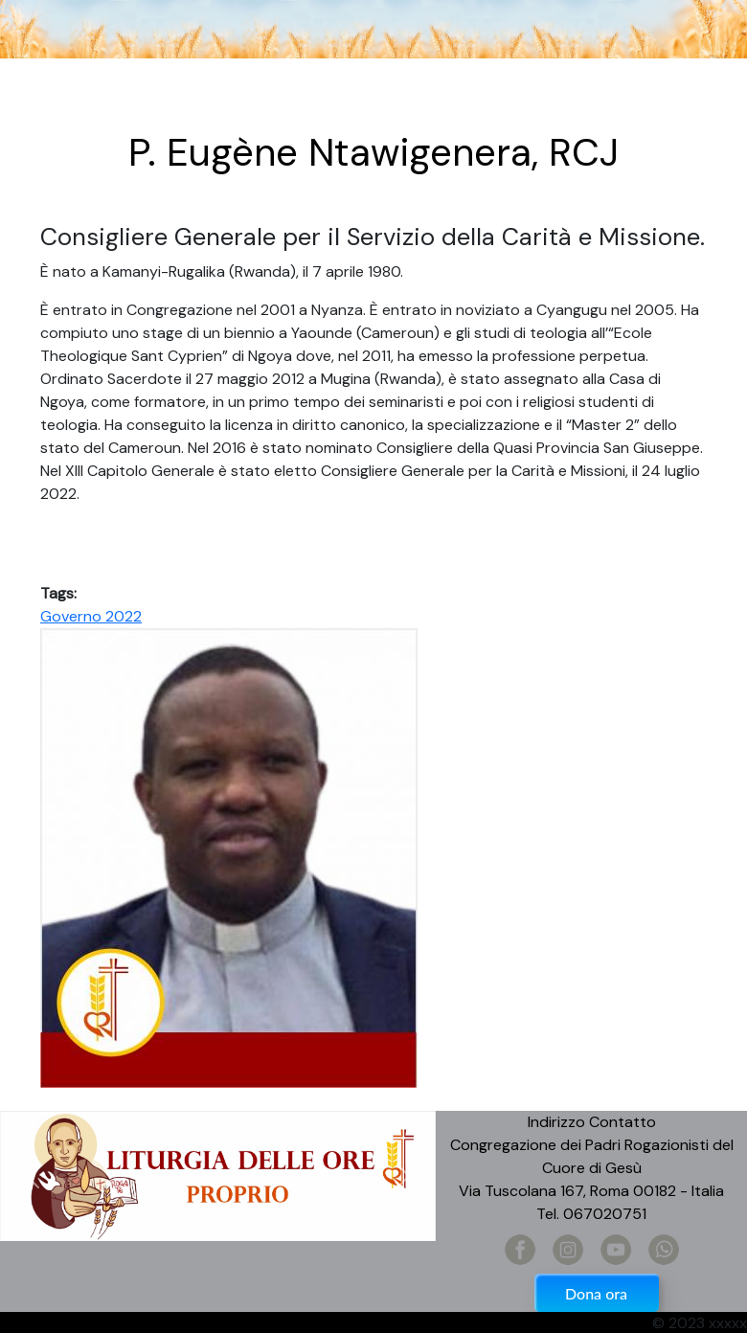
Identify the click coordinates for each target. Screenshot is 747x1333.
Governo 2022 (91, 616)
